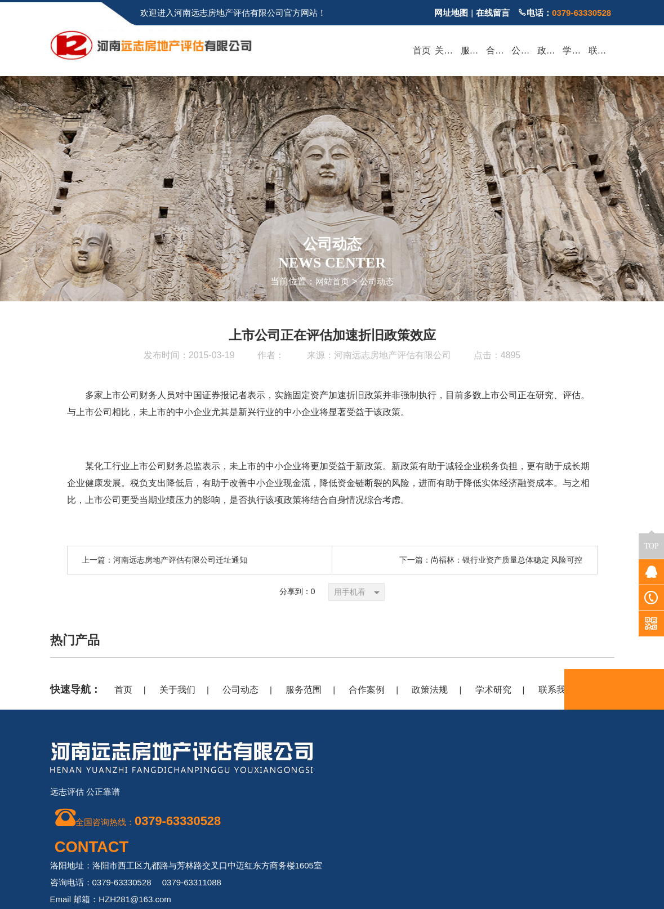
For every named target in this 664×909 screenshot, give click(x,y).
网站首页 (331, 281)
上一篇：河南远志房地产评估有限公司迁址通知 (164, 559)
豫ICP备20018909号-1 (428, 854)
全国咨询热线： (141, 819)
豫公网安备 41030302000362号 (551, 894)
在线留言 (493, 12)
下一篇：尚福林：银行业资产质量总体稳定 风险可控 (491, 559)
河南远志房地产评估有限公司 (392, 354)
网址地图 (451, 12)
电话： (564, 12)
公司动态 (378, 281)
